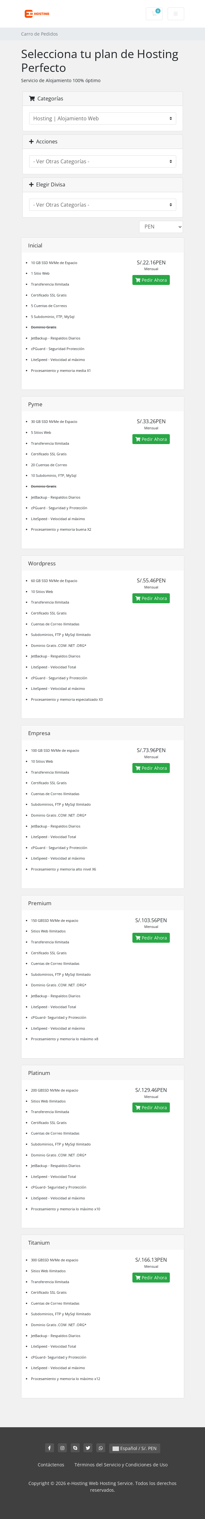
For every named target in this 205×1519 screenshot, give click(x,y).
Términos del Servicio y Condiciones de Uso (121, 1465)
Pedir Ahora (151, 280)
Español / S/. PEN (135, 1448)
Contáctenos (51, 1465)
